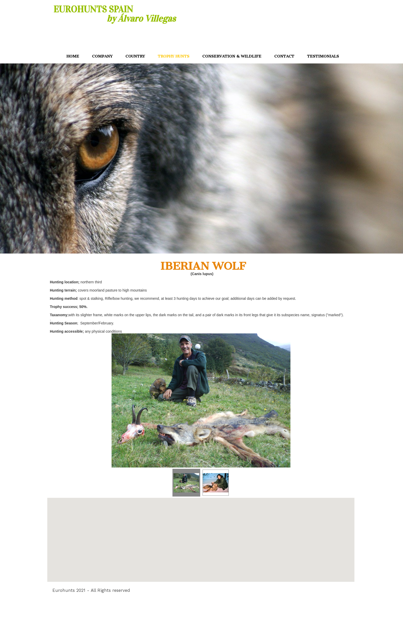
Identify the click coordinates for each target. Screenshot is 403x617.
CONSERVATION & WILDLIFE (231, 56)
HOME (73, 56)
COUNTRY (135, 56)
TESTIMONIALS (323, 56)
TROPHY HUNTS (173, 56)
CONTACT (284, 56)
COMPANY (102, 56)
